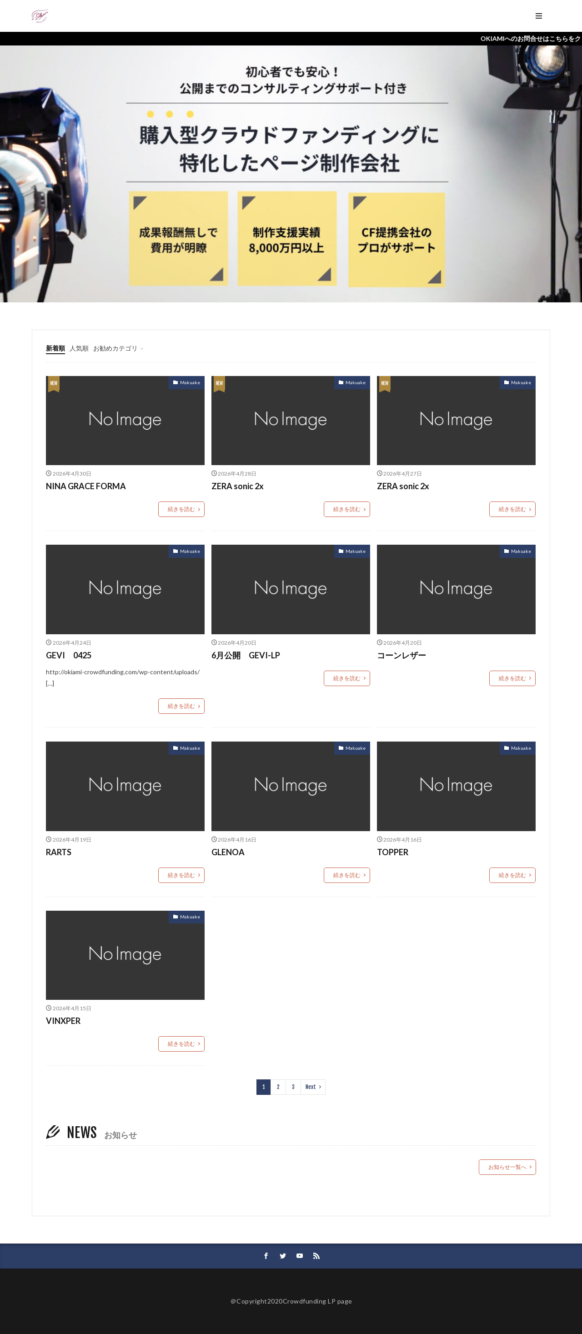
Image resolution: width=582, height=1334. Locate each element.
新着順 (55, 348)
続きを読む (181, 509)
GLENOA (228, 852)
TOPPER (392, 852)
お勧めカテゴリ (115, 348)
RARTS (58, 852)
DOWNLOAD (406, 16)
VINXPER (63, 1021)
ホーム (66, 16)
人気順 (79, 348)
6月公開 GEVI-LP (245, 655)
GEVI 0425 (68, 655)
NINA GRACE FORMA (86, 486)
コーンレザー (401, 655)
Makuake (190, 382)
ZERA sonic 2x (237, 486)
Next (311, 1086)
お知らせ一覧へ (507, 1166)
